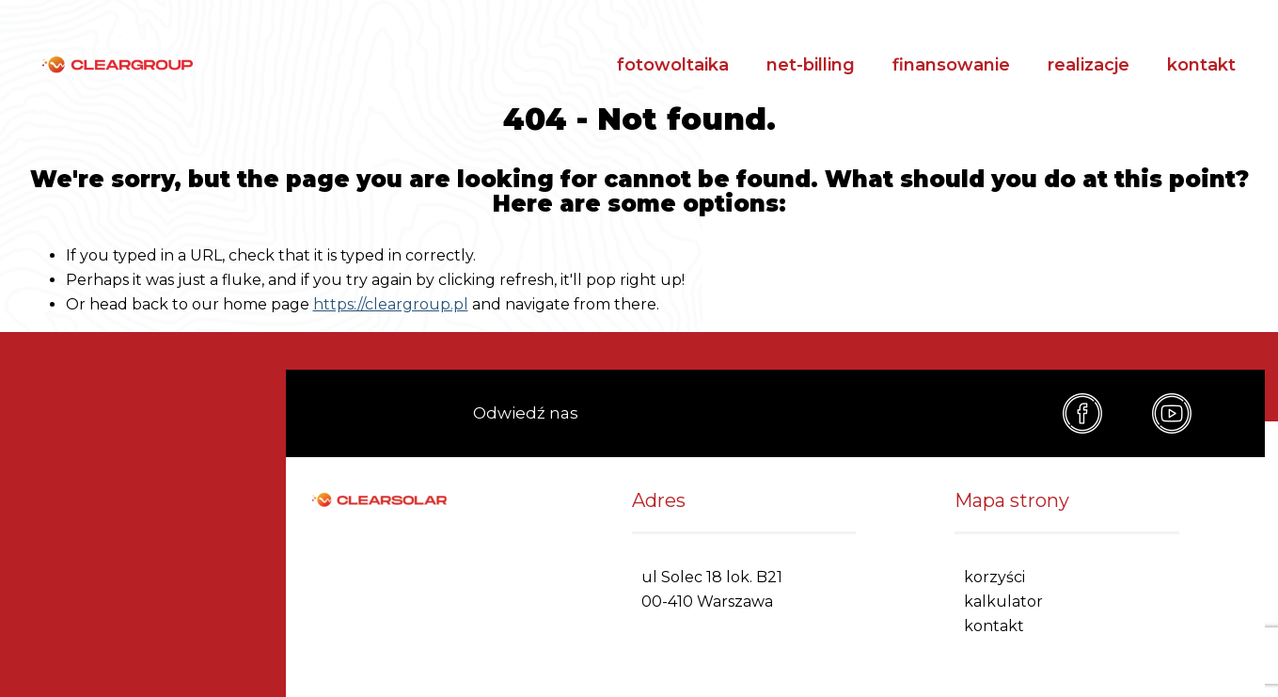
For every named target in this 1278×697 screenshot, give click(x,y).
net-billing (810, 65)
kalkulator (1003, 601)
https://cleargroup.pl (390, 304)
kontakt (1201, 65)
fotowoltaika (673, 65)
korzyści (994, 577)
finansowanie (951, 65)
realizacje (1088, 65)
